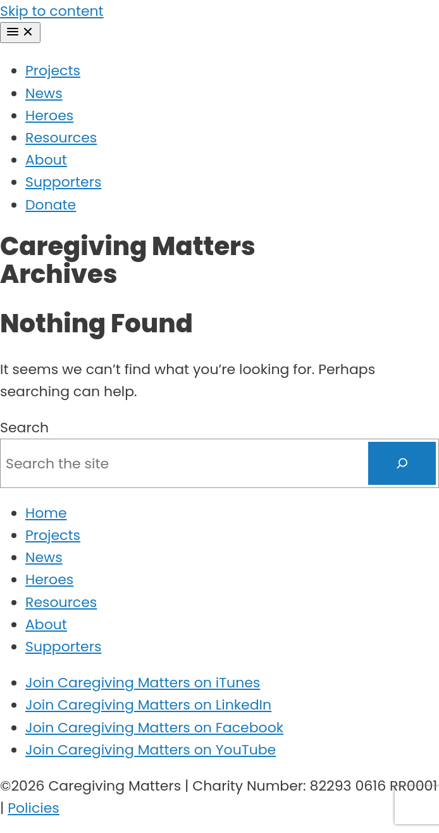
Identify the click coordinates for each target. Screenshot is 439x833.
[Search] (402, 463)
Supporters (63, 182)
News (44, 93)
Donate (50, 205)
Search (24, 427)
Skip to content (52, 11)
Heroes (49, 115)
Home (46, 513)
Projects (52, 70)
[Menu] (20, 32)
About (46, 160)
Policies (33, 808)
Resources (61, 137)
